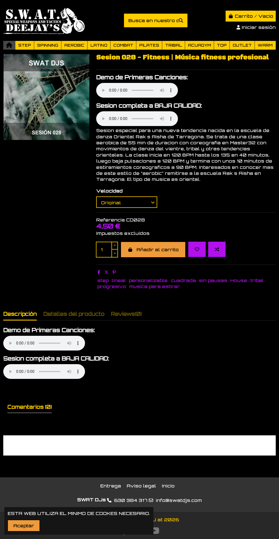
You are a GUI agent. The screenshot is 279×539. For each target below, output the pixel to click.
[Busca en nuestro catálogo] (180, 20)
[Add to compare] (217, 249)
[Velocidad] (126, 202)
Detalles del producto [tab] (73, 314)
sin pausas (213, 280)
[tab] (126, 315)
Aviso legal (141, 486)
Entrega (110, 486)
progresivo (111, 286)
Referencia (110, 220)
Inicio (168, 486)
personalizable (148, 280)
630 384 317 (130, 500)
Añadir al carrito (153, 249)
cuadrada (183, 280)
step (103, 280)
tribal (257, 280)
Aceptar (23, 525)
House (238, 280)
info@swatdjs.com (179, 500)
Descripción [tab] (20, 314)
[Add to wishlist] (197, 249)
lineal (119, 280)
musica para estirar (154, 286)
